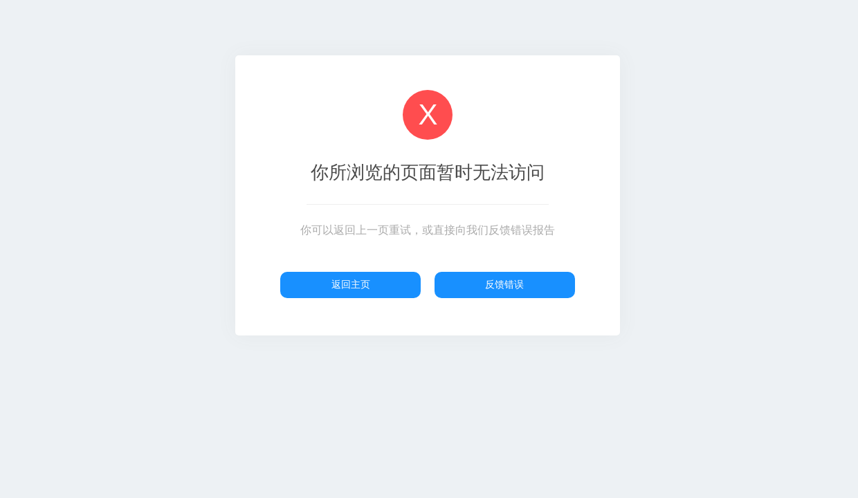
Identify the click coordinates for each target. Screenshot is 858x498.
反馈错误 (504, 284)
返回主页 (350, 284)
